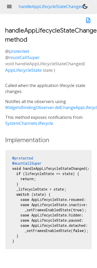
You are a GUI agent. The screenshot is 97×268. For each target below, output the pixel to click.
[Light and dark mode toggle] (85, 6)
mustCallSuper (24, 57)
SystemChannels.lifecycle (29, 123)
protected (19, 51)
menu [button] (9, 6)
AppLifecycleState (23, 70)
